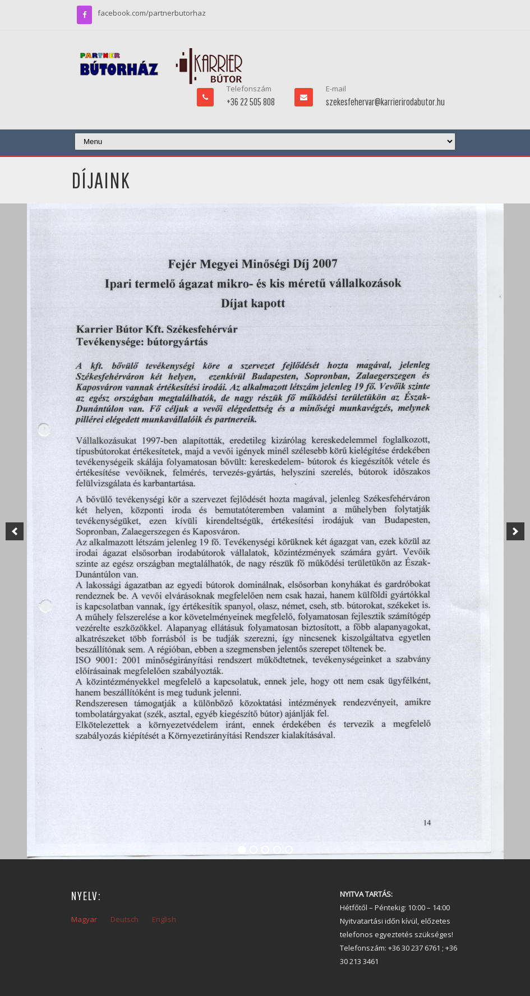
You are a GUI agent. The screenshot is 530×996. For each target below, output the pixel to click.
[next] (515, 531)
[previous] (15, 531)
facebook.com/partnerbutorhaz (152, 13)
